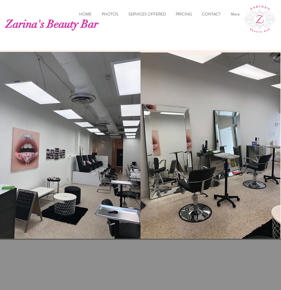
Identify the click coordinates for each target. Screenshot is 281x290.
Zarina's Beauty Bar (51, 24)
